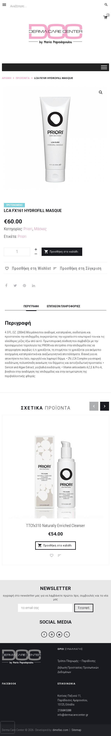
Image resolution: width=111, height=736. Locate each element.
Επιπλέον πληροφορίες (63, 306)
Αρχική (6, 78)
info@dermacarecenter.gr (73, 715)
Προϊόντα (23, 78)
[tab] (31, 307)
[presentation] (7, 727)
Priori (28, 229)
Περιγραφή (31, 306)
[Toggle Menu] (104, 67)
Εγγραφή (83, 607)
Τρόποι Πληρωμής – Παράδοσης (77, 661)
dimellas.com (60, 730)
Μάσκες (40, 229)
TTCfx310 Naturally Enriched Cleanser (55, 525)
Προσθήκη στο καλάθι (64, 251)
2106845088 (64, 710)
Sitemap (76, 730)
